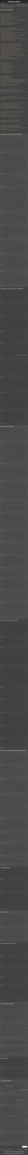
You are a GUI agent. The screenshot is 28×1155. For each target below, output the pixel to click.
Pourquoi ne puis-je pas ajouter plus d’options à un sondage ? (12, 48)
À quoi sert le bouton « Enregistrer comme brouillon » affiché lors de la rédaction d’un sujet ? (13, 56)
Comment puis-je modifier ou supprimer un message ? (11, 44)
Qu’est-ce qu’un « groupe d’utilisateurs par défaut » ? (10, 84)
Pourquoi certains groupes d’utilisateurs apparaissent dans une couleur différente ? (14, 82)
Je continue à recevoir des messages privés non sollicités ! (11, 90)
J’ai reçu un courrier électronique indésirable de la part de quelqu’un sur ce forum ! (14, 92)
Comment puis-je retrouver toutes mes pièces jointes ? (11, 121)
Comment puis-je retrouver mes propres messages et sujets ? (12, 107)
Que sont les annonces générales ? (7, 67)
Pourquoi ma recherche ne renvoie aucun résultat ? (10, 104)
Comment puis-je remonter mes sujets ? (8, 58)
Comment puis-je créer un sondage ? (7, 47)
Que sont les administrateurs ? (6, 76)
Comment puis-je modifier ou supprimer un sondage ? (10, 49)
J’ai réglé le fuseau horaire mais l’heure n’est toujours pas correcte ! (13, 32)
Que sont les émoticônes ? (5, 65)
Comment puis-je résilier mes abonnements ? (9, 116)
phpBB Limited (9, 1086)
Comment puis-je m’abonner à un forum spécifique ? (10, 115)
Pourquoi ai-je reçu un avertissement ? (8, 53)
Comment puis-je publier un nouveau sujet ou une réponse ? (12, 43)
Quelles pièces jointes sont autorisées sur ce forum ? (10, 120)
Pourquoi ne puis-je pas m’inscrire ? (7, 16)
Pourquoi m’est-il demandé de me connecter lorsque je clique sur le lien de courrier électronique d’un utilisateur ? (14, 39)
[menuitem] (3, 4)
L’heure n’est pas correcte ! (6, 31)
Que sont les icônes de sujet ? (6, 72)
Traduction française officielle (12, 1154)
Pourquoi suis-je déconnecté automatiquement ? (9, 23)
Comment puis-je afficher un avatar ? (7, 36)
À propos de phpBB (23, 1089)
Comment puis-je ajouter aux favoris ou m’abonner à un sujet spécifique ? (12, 113)
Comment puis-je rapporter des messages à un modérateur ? (12, 54)
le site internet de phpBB (21, 355)
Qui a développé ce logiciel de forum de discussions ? (10, 125)
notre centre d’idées (20, 1100)
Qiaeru (19, 1154)
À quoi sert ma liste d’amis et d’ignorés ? (8, 96)
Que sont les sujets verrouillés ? (6, 70)
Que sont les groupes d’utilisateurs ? (7, 78)
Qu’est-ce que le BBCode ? (6, 62)
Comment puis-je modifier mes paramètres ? (9, 28)
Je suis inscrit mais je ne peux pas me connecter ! (10, 17)
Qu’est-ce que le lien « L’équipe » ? (7, 85)
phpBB (10, 1153)
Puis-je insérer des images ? (6, 66)
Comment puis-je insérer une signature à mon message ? (11, 46)
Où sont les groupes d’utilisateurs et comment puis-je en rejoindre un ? (13, 79)
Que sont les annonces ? (5, 68)
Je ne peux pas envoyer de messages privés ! (9, 89)
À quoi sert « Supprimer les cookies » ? (8, 24)
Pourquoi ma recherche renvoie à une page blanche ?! (11, 105)
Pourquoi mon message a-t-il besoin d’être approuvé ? (11, 57)
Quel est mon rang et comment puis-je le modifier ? (10, 37)
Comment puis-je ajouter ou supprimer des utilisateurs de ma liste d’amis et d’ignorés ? (14, 98)
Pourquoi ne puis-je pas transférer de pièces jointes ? (10, 51)
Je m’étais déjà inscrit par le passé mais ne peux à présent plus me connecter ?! (13, 20)
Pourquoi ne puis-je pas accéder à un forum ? (9, 50)
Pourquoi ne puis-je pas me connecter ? (8, 18)
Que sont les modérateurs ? (6, 77)
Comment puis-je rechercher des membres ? (9, 106)
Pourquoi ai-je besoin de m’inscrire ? (7, 13)
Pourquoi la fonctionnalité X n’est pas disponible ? (10, 126)
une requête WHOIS (13, 1115)
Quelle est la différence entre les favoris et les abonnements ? (12, 111)
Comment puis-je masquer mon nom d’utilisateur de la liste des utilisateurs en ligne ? (12, 30)
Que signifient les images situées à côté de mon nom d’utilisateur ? (13, 35)
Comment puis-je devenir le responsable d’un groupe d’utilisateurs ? (13, 80)
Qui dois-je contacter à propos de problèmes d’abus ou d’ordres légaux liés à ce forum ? (14, 128)
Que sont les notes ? (4, 69)
